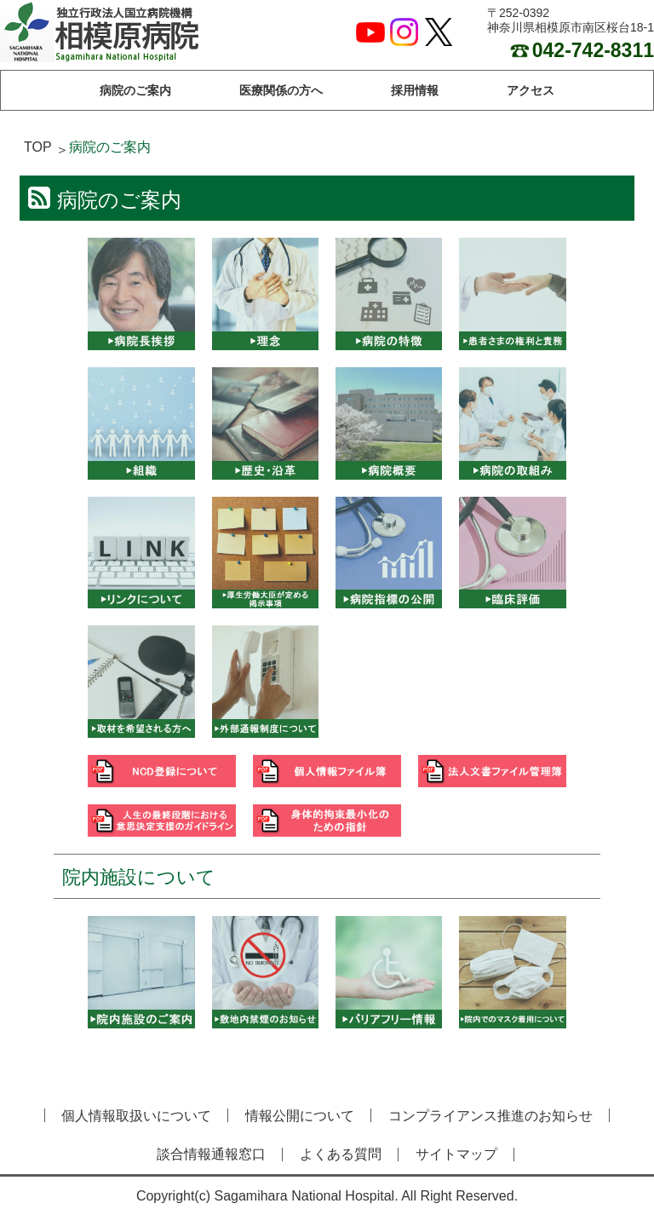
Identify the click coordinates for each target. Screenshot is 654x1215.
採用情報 (415, 90)
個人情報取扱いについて (136, 1115)
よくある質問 (341, 1154)
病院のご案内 (135, 90)
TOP (38, 147)
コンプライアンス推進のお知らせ (490, 1115)
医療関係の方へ (281, 90)
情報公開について (299, 1115)
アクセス (530, 90)
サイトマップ (456, 1154)
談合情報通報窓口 (211, 1154)
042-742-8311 (582, 50)
